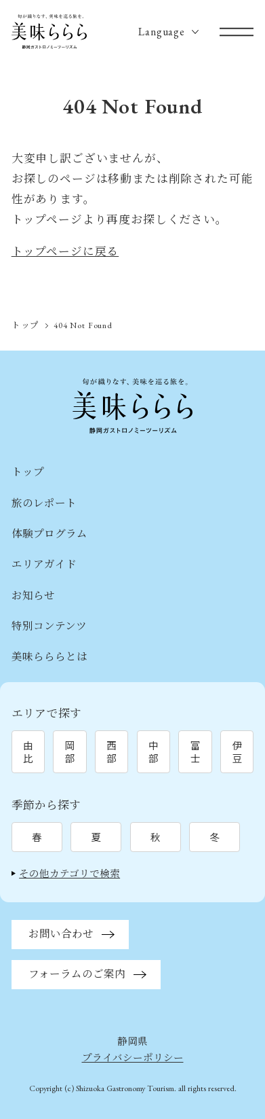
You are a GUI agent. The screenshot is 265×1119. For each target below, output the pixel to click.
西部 (111, 751)
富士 (195, 751)
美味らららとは (49, 657)
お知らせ (33, 595)
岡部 (70, 751)
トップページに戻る (65, 251)
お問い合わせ (61, 934)
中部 (153, 751)
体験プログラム (49, 534)
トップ (26, 325)
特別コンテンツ (49, 626)
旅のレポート (44, 503)
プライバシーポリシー (133, 1057)
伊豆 (237, 751)
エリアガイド (44, 564)
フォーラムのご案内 (76, 974)
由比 (28, 751)
